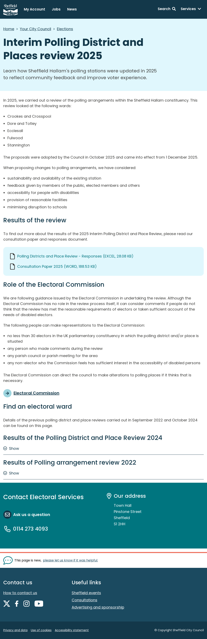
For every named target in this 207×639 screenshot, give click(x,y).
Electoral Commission (36, 393)
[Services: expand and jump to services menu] (191, 9)
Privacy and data (15, 630)
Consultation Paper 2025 (57, 266)
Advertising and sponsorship (98, 607)
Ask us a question (31, 514)
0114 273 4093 (30, 528)
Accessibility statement (72, 630)
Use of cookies (41, 630)
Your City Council (35, 28)
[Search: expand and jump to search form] (166, 9)
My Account (34, 9)
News (72, 9)
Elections (65, 28)
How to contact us (20, 592)
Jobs (56, 9)
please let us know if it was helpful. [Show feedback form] (70, 560)
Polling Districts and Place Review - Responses (75, 256)
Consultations (84, 600)
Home (8, 28)
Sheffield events (86, 592)
